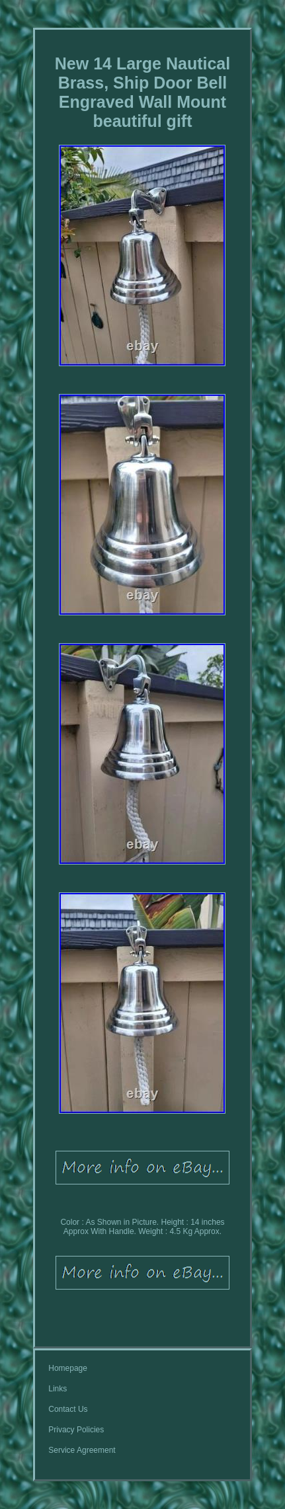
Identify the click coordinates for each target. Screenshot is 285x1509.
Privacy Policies (76, 1429)
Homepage (67, 1368)
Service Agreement (81, 1450)
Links (57, 1388)
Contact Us (67, 1409)
